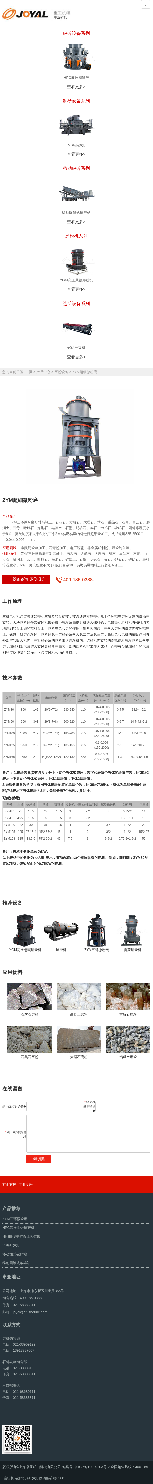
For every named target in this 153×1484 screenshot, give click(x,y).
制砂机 (32, 1478)
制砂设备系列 (76, 100)
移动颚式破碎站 (14, 1254)
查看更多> (76, 87)
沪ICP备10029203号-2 (92, 1467)
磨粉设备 (61, 372)
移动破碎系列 (76, 168)
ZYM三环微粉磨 (15, 1219)
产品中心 (43, 372)
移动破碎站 (47, 1478)
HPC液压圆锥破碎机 (18, 1228)
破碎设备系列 (76, 33)
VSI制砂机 (10, 1245)
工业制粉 (26, 1185)
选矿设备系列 (76, 303)
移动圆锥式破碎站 (16, 1263)
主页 (29, 372)
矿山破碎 (9, 1185)
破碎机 (21, 1478)
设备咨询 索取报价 (26, 579)
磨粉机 (9, 1478)
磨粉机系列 (76, 236)
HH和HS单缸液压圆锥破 (21, 1236)
